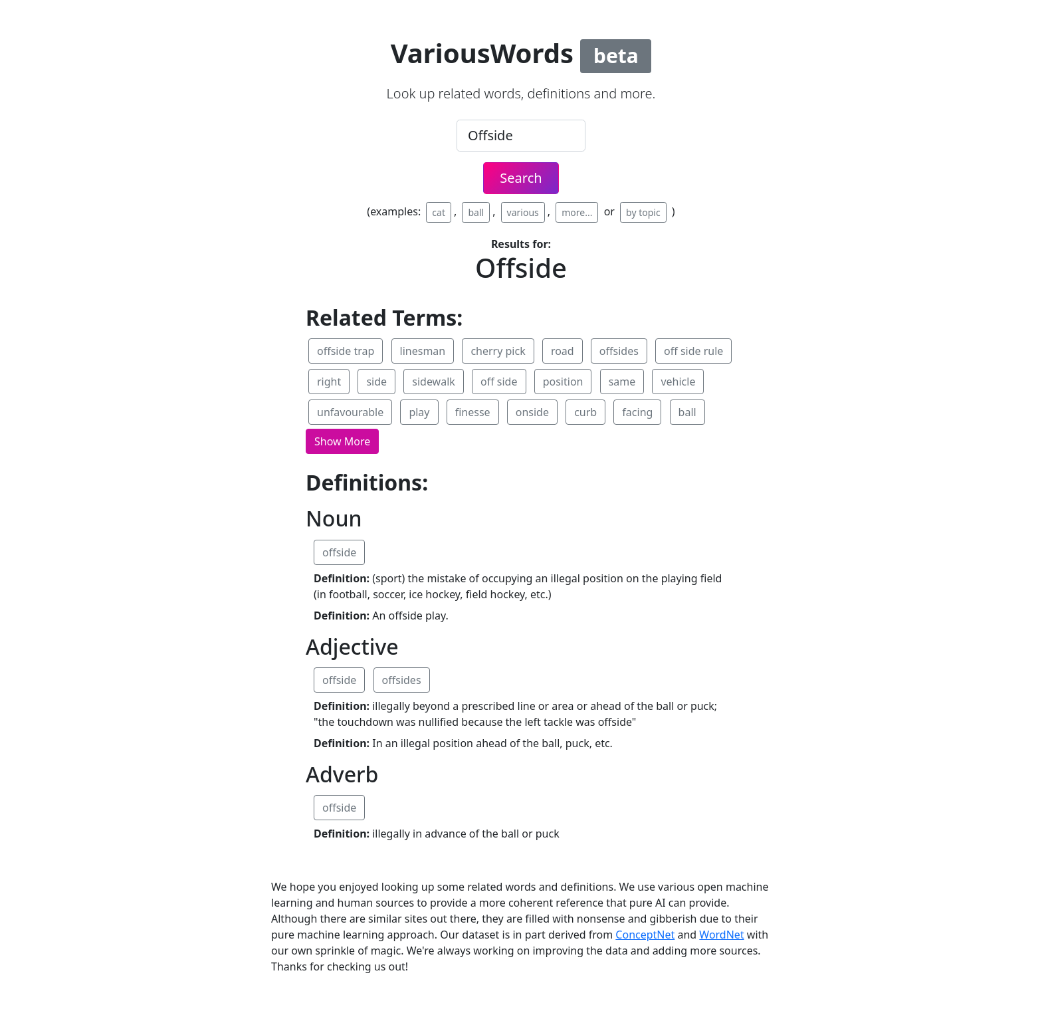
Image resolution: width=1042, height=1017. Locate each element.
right (329, 381)
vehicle (678, 381)
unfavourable (350, 412)
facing (637, 412)
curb (585, 412)
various (523, 212)
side (376, 381)
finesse (472, 412)
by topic (643, 212)
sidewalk (433, 381)
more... (577, 212)
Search (521, 178)
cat (438, 212)
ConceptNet (645, 934)
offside (339, 552)
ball (476, 212)
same (622, 381)
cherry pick (497, 351)
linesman (423, 351)
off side (499, 381)
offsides (619, 351)
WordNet (721, 934)
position (563, 381)
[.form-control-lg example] (521, 136)
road (562, 351)
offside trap (345, 351)
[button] (342, 441)
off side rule (693, 351)
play (419, 412)
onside (532, 412)
